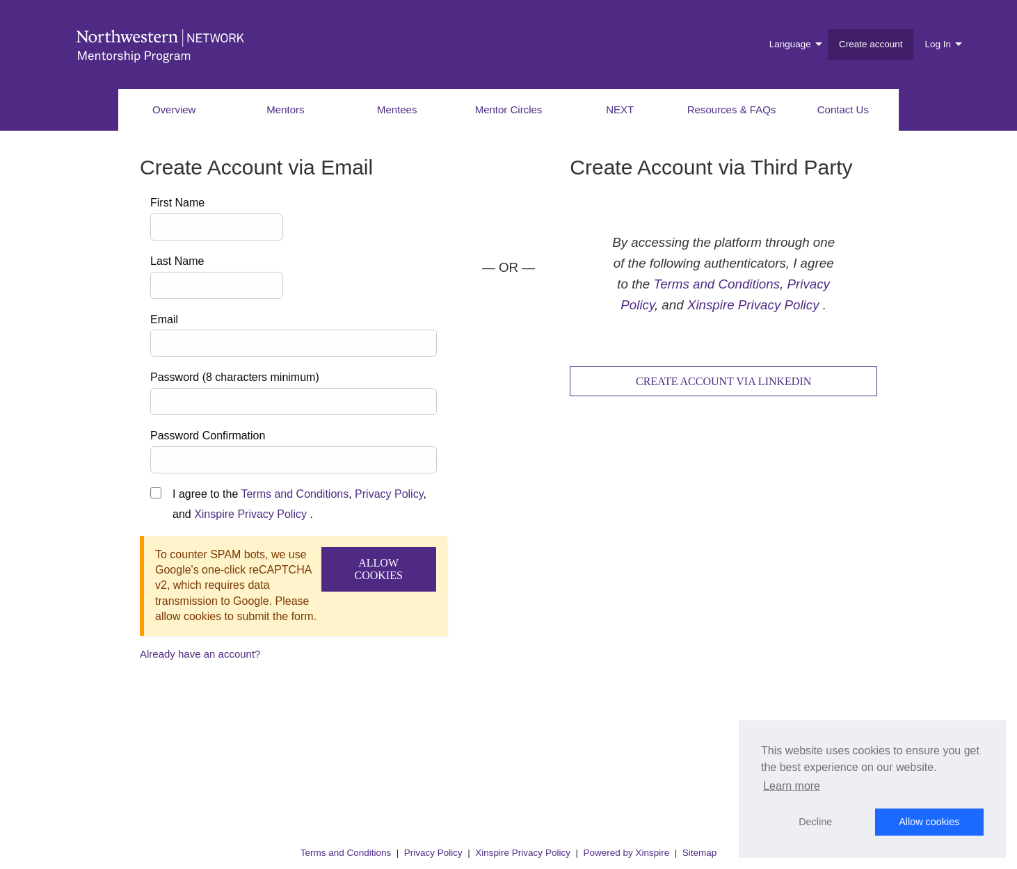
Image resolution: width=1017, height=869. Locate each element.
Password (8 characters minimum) (234, 377)
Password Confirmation (207, 435)
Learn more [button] (791, 786)
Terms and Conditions (295, 494)
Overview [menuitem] (174, 109)
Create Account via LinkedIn (723, 381)
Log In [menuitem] (937, 44)
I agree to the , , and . (299, 504)
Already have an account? (200, 654)
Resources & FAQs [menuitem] (731, 109)
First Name (177, 203)
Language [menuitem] (790, 44)
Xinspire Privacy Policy (250, 514)
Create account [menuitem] (871, 44)
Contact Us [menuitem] (843, 109)
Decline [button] (815, 821)
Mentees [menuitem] (397, 109)
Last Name (177, 261)
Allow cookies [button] (929, 821)
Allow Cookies (378, 569)
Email (164, 319)
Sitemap (699, 852)
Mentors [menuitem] (285, 109)
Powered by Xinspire (626, 852)
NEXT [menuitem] (620, 109)
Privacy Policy (389, 494)
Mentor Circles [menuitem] (509, 109)
